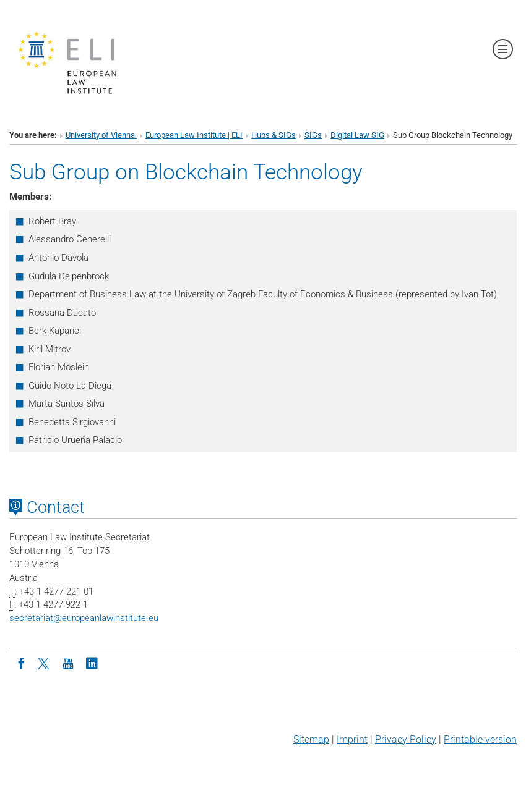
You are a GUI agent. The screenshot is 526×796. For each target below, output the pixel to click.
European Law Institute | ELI (194, 135)
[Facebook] (21, 662)
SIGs (313, 135)
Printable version (480, 739)
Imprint (352, 739)
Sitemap (311, 739)
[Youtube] (68, 662)
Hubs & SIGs (273, 135)
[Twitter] (44, 662)
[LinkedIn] (91, 662)
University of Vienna (101, 135)
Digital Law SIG (357, 135)
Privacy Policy (405, 739)
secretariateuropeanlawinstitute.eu (83, 618)
